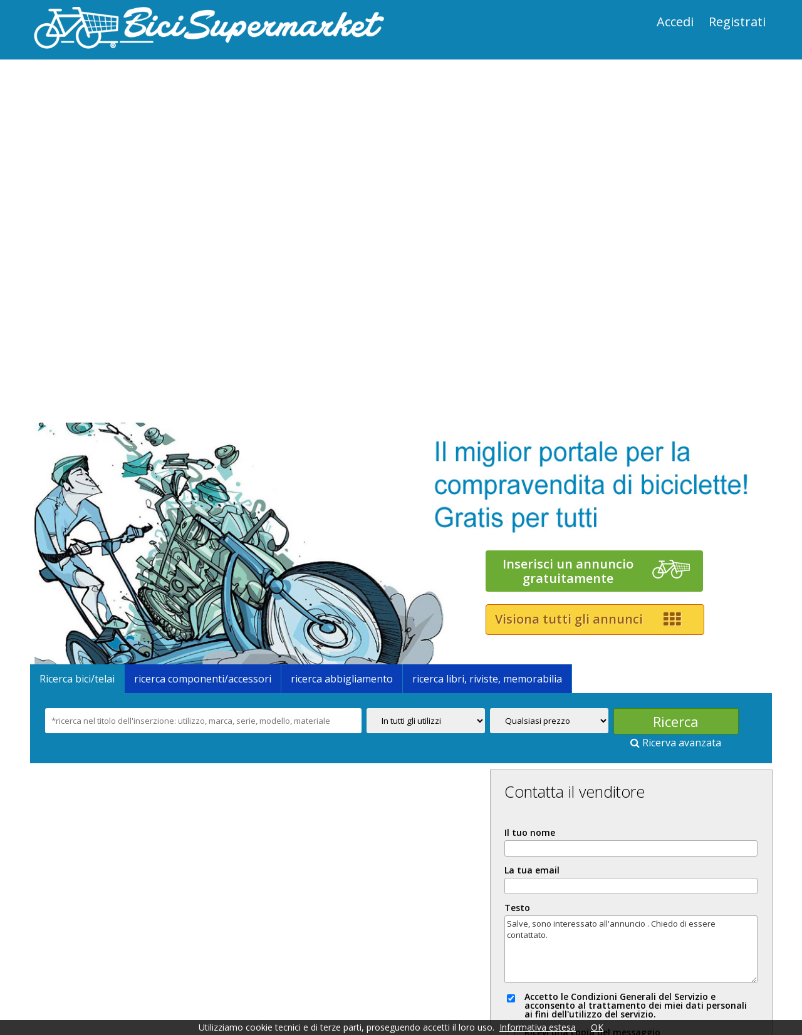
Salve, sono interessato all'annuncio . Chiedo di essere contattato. (662, 761)
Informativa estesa (537, 1027)
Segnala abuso (661, 937)
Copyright (173, 989)
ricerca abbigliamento (346, 495)
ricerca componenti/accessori (207, 495)
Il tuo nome (591, 645)
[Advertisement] (216, 144)
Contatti (606, 979)
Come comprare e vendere (377, 979)
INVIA (661, 888)
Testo (579, 720)
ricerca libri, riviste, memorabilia (491, 495)
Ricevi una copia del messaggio (649, 853)
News (291, 979)
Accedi (670, 21)
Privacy (122, 989)
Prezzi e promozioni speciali (99, 979)
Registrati (732, 21)
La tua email (594, 682)
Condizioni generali (221, 979)
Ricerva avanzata (680, 559)
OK (597, 1027)
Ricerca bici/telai (81, 495)
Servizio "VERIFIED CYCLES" (512, 979)
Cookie (223, 989)
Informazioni (64, 989)
